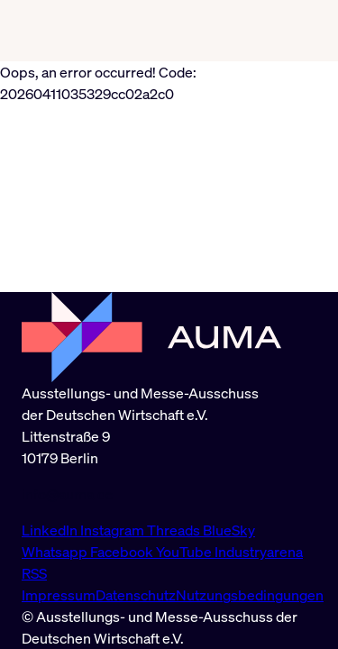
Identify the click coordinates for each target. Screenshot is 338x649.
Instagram (113, 530)
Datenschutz (136, 595)
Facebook (123, 552)
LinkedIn (51, 530)
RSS (34, 573)
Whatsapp (56, 552)
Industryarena (259, 552)
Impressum (59, 595)
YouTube (185, 552)
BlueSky (229, 530)
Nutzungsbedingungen (250, 595)
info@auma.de (68, 494)
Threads (175, 530)
